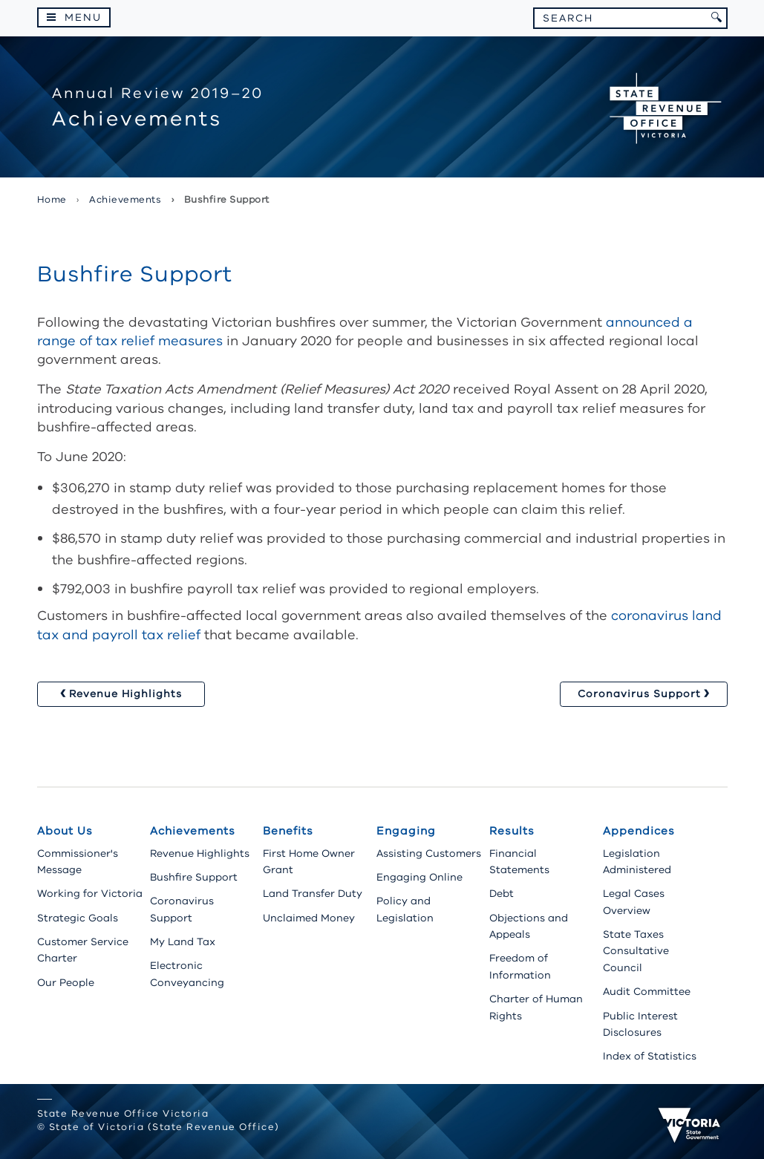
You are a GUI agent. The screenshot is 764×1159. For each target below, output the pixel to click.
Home (52, 199)
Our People (65, 983)
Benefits (288, 830)
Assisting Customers (428, 853)
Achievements (192, 830)
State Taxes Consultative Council (636, 951)
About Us (65, 830)
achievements (125, 199)
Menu (83, 17)
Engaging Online (419, 877)
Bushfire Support (194, 877)
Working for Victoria (90, 894)
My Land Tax (182, 942)
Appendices (639, 830)
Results (512, 830)
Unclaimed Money (309, 918)
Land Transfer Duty (312, 894)
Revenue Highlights (199, 853)
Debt (501, 894)
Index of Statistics (649, 1056)
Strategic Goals (77, 918)
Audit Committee (646, 992)
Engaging (406, 830)
